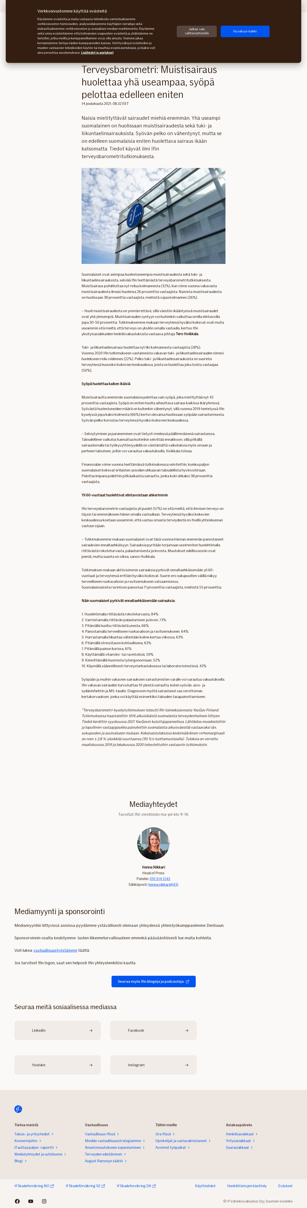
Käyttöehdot (205, 1186)
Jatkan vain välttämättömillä (197, 31)
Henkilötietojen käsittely (247, 1186)
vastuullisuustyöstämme (55, 950)
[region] (153, 31)
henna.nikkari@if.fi (163, 884)
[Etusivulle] (18, 1109)
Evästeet (285, 1186)
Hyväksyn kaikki (245, 31)
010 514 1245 (160, 878)
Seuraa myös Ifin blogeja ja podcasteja (153, 981)
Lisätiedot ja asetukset (97, 53)
